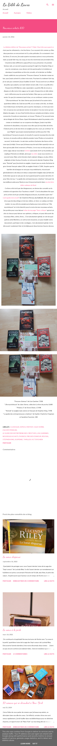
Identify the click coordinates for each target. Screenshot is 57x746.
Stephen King (8, 439)
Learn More (25, 744)
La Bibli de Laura (16, 4)
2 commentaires (20, 654)
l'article (27, 151)
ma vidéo (34, 154)
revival (45, 436)
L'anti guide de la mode (11, 198)
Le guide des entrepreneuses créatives (19, 433)
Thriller (27, 439)
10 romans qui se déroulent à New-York (23, 703)
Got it (34, 744)
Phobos (22, 436)
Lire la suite (49, 581)
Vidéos (29, 13)
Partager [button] (7, 443)
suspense (19, 439)
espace (23, 427)
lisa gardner (42, 433)
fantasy (29, 427)
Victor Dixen (37, 439)
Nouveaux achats (10, 436)
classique (14, 427)
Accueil (5, 13)
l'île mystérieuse (10, 430)
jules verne (39, 427)
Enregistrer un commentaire (26, 581)
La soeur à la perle (12, 630)
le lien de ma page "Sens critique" (35, 210)
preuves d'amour (34, 436)
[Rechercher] (47, 4)
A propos (17, 13)
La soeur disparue (11, 557)
